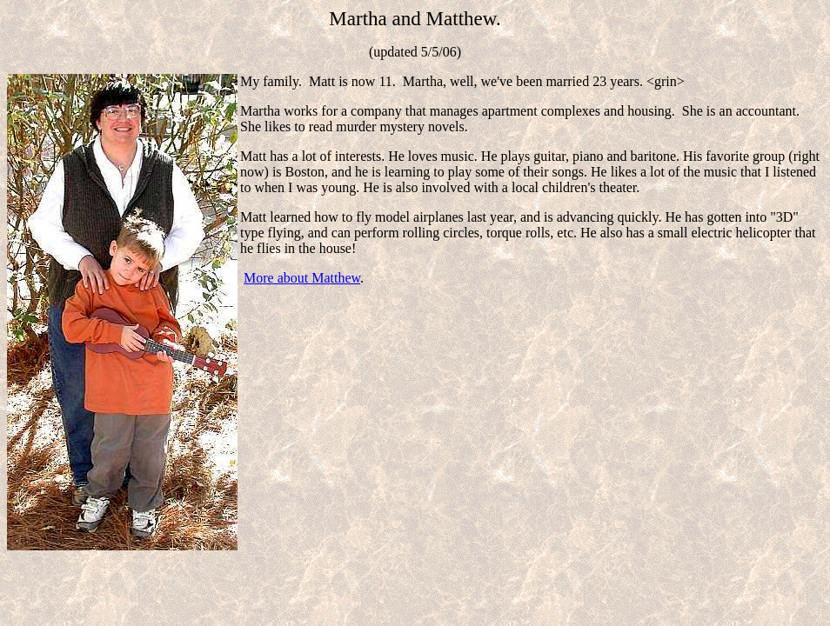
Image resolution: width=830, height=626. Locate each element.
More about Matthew (302, 277)
